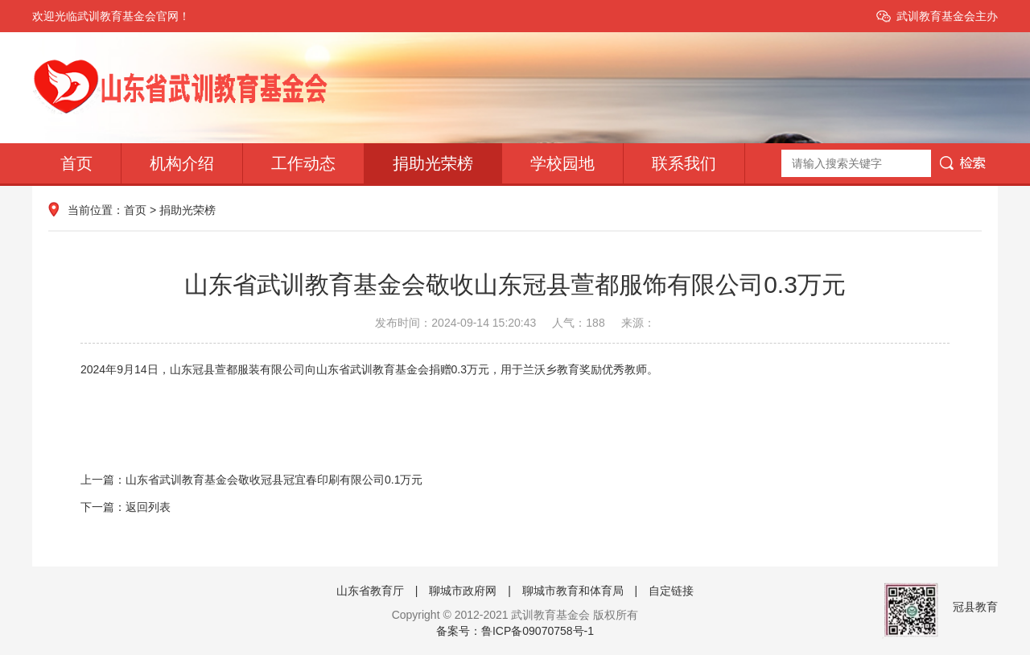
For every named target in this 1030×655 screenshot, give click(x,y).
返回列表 (148, 507)
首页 (76, 163)
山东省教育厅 (370, 590)
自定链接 (671, 590)
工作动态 (303, 163)
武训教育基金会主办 (947, 16)
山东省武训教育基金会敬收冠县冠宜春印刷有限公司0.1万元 (274, 479)
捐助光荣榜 (433, 163)
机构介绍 (182, 163)
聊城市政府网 (462, 590)
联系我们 (684, 163)
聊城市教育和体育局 (573, 590)
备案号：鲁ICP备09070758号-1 (515, 630)
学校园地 (562, 163)
